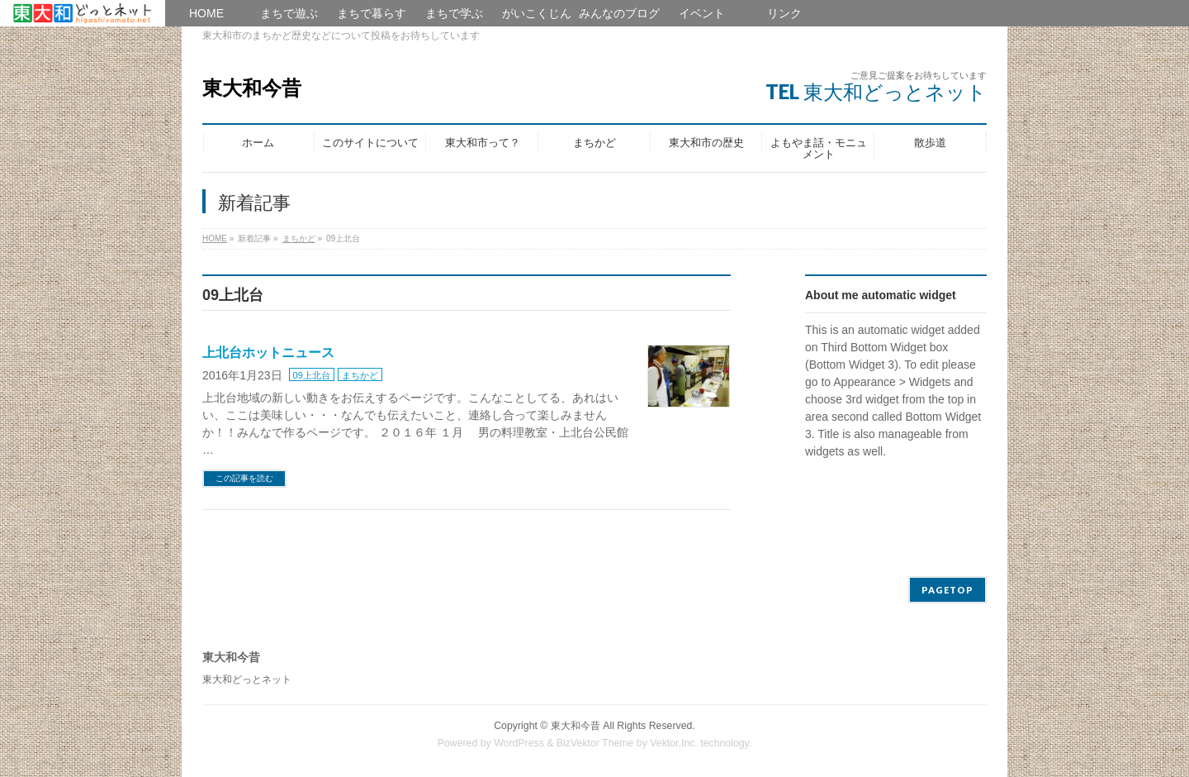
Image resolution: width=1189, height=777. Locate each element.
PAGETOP (947, 589)
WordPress (519, 743)
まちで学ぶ (454, 13)
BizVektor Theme (595, 743)
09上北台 (311, 375)
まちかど (360, 375)
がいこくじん (536, 13)
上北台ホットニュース (268, 353)
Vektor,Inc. (674, 743)
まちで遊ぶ (289, 13)
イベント (702, 13)
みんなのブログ (619, 13)
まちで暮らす (371, 13)
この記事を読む (244, 478)
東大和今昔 (251, 88)
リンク (784, 13)
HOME (82, 13)
